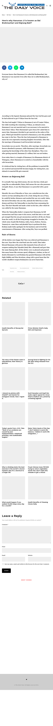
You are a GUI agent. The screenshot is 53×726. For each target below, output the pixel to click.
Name (3, 550)
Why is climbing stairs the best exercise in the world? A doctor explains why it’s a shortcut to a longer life (13, 469)
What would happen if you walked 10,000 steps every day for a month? (13, 504)
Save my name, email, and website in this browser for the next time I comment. (27, 567)
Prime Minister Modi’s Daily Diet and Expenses (38, 329)
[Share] (4, 67)
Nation (12, 271)
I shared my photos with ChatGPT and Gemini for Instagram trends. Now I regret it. (13, 395)
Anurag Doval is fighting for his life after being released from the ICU (39, 361)
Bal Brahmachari (24, 268)
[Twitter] (26, 682)
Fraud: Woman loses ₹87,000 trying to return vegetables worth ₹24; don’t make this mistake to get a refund (38, 469)
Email (3, 558)
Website (30, 558)
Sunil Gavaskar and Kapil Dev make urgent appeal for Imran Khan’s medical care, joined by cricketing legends (39, 395)
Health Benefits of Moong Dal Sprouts (12, 329)
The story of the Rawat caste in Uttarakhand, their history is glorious (13, 361)
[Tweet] (10, 67)
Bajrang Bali (13, 268)
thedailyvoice (21, 271)
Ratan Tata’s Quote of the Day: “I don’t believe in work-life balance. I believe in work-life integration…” (39, 431)
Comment (5, 524)
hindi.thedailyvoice (38, 268)
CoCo (20, 283)
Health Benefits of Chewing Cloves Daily (38, 503)
